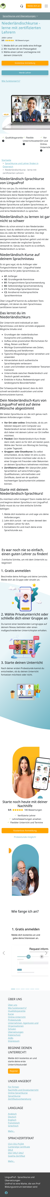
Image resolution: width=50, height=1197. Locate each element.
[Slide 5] (32, 989)
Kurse (11, 1014)
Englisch (12, 1119)
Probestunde (14, 1019)
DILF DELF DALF (16, 1152)
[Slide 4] (27, 989)
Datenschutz (14, 1034)
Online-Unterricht (17, 1017)
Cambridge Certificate (19, 1146)
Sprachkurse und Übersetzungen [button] (20, 16)
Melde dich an (34, 6)
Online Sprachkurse (18, 1092)
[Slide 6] (37, 989)
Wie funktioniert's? (11, 81)
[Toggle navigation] (46, 6)
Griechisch (13, 1125)
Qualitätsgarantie (16, 1010)
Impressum (13, 1041)
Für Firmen (13, 1086)
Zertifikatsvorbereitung (19, 1098)
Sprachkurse (14, 1096)
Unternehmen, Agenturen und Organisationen (23, 1024)
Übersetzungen (15, 1032)
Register (14, 1070)
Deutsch (12, 1116)
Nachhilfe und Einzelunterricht (23, 1089)
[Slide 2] (18, 989)
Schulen (12, 1028)
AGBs (10, 1038)
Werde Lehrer (25, 72)
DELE (10, 1149)
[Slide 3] (23, 989)
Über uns (12, 1004)
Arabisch (12, 1113)
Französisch (14, 1122)
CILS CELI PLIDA (16, 1143)
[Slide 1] (13, 989)
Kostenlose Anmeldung (25, 63)
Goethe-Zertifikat (16, 1155)
